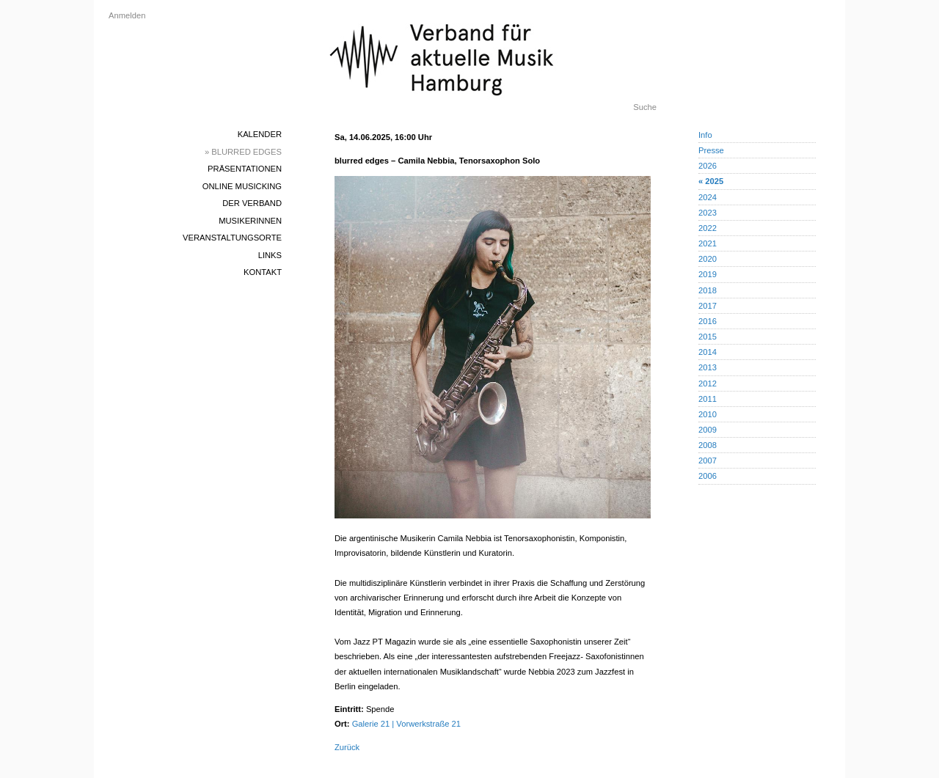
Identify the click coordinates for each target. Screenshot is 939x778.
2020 (707, 258)
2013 (707, 367)
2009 (707, 429)
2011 (707, 398)
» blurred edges (243, 151)
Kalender (260, 134)
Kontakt (263, 272)
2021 (707, 243)
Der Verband (252, 203)
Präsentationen (245, 168)
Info (705, 135)
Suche (645, 107)
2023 (707, 212)
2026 (707, 165)
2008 (707, 445)
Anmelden (127, 15)
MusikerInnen (250, 220)
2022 (707, 228)
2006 (707, 475)
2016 (707, 321)
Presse (711, 150)
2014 (707, 352)
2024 (707, 197)
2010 (707, 414)
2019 (707, 274)
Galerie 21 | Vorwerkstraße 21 (406, 723)
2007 (707, 460)
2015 (707, 336)
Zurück (347, 747)
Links (270, 255)
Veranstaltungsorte (232, 237)
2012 (707, 383)
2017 (707, 305)
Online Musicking (242, 186)
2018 (707, 290)
